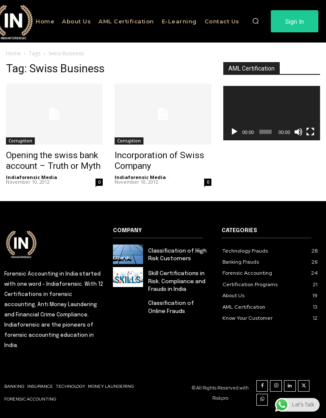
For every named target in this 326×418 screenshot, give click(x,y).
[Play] (234, 132)
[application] (271, 113)
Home (13, 53)
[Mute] (298, 132)
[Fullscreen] (310, 132)
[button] (255, 21)
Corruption (20, 141)
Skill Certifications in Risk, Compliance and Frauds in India (176, 281)
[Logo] (54, 244)
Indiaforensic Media (31, 177)
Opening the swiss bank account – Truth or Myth (53, 160)
